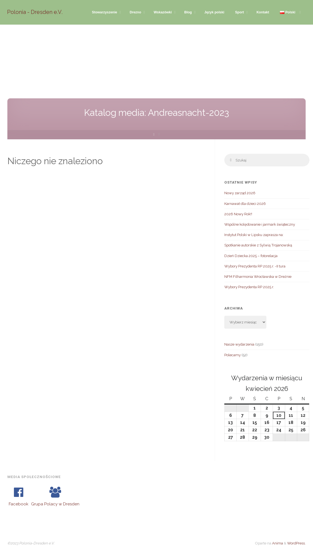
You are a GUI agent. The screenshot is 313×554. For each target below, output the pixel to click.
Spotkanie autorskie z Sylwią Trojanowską (258, 245)
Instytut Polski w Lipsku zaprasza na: (254, 235)
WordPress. (296, 543)
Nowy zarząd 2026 (239, 193)
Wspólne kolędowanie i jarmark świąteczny (259, 224)
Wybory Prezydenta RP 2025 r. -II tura (254, 266)
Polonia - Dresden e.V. (35, 12)
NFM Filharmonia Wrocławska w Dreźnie (257, 277)
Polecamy (232, 355)
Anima (277, 543)
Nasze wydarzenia (239, 344)
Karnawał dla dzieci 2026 (245, 203)
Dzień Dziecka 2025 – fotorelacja (251, 256)
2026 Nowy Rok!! (238, 214)
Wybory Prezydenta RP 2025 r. (249, 287)
